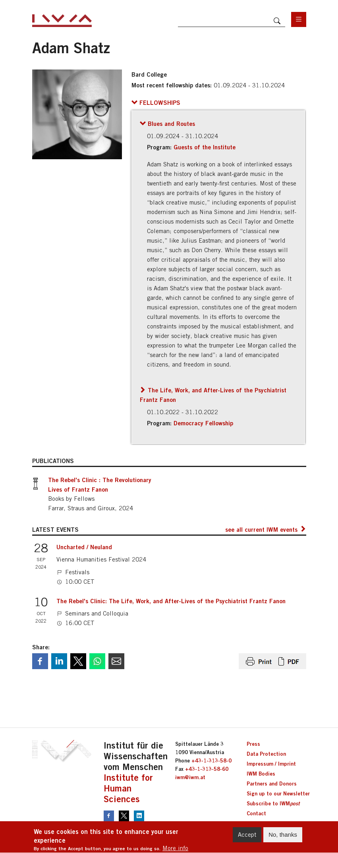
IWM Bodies (261, 773)
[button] (155, 102)
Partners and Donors (272, 783)
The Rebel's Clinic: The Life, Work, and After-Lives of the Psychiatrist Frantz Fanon (171, 600)
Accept (247, 837)
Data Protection (266, 754)
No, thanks (282, 837)
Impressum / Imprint (271, 763)
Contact (256, 813)
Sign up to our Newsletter (278, 793)
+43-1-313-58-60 (206, 769)
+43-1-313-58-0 (211, 760)
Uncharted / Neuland (84, 546)
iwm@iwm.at (190, 777)
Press (253, 744)
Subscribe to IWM (273, 803)
